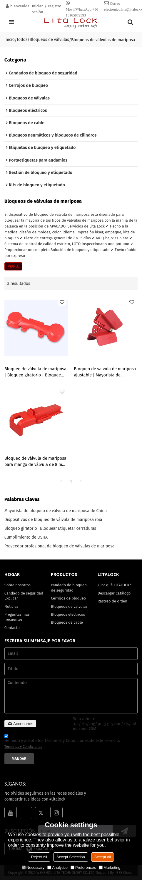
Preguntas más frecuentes (17, 617)
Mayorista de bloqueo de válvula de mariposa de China (55, 510)
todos (22, 39)
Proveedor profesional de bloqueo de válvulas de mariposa (59, 546)
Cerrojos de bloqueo (68, 598)
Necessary (33, 867)
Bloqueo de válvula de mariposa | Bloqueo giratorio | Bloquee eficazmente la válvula (35, 372)
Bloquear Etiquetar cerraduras (68, 528)
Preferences (83, 867)
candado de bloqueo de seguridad (68, 587)
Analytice (57, 867)
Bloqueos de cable (67, 622)
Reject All (39, 857)
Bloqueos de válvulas (49, 39)
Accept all (102, 857)
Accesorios (20, 723)
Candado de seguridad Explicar (23, 595)
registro (54, 6)
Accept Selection (70, 857)
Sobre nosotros (17, 585)
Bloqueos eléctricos (68, 614)
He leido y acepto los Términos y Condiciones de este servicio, (62, 742)
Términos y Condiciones (23, 747)
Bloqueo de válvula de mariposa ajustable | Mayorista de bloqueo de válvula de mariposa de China (105, 372)
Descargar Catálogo (114, 593)
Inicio (9, 39)
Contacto (12, 627)
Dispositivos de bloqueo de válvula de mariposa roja (53, 519)
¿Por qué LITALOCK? (114, 585)
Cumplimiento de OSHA (26, 537)
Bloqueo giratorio (20, 528)
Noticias (11, 606)
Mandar (19, 758)
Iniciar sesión (37, 9)
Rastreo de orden (112, 601)
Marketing (109, 867)
